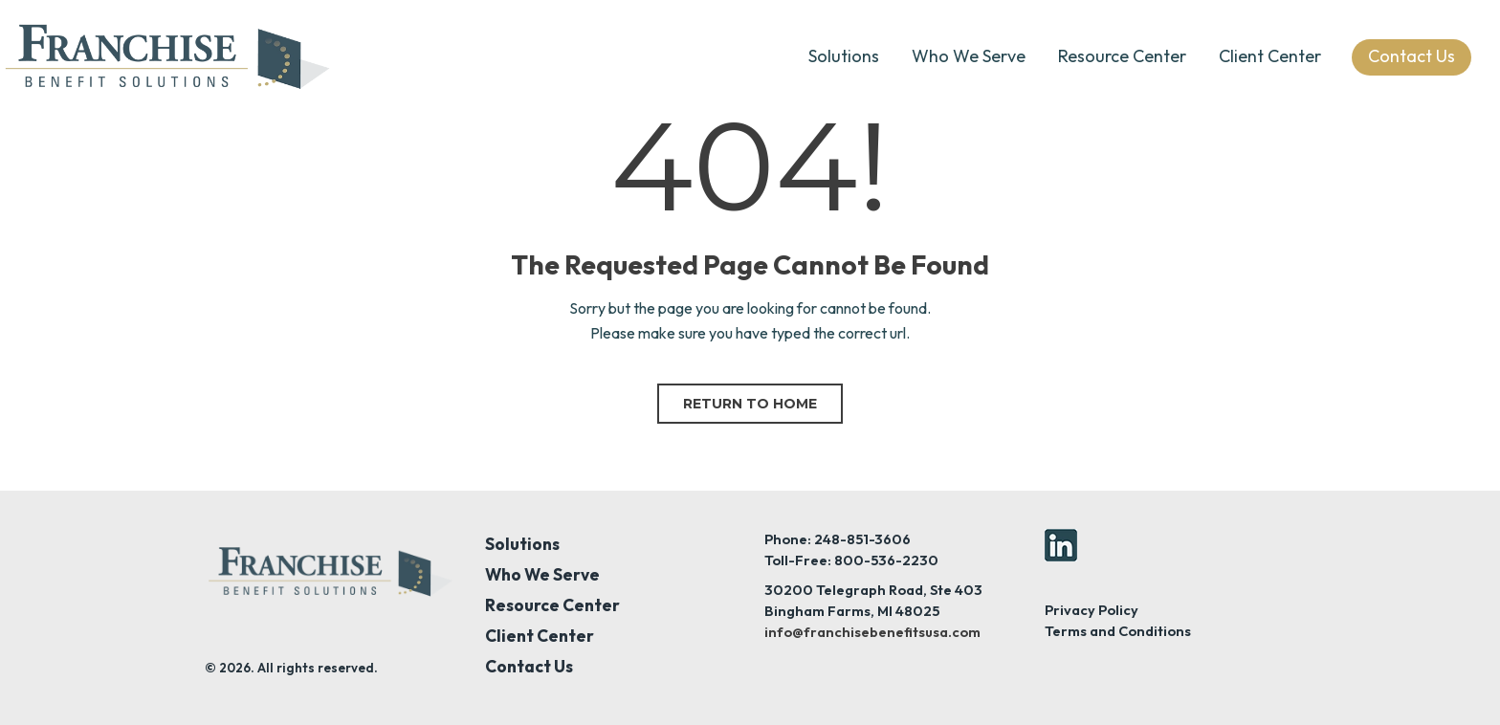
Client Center (1270, 56)
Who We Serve (969, 56)
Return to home (750, 403)
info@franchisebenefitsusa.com (872, 632)
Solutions (843, 56)
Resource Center (1122, 56)
